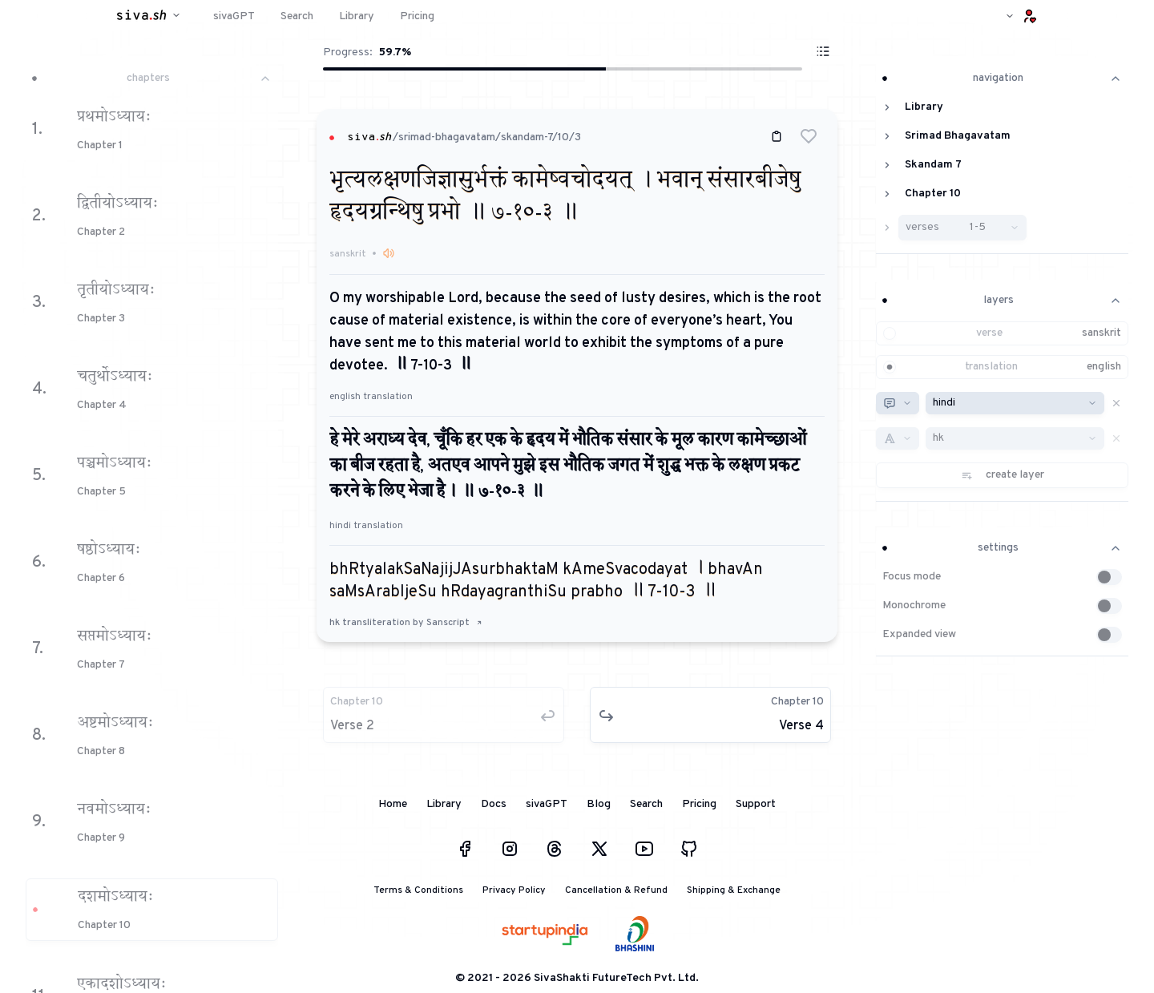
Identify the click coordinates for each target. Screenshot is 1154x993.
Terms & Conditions (418, 890)
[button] (809, 136)
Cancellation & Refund (616, 890)
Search (646, 804)
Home (392, 804)
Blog (599, 804)
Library (444, 804)
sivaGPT (546, 804)
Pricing (699, 804)
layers (1002, 300)
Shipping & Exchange (734, 890)
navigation (1002, 78)
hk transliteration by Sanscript (405, 622)
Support (756, 804)
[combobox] (897, 403)
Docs (493, 804)
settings (1002, 548)
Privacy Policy (514, 890)
